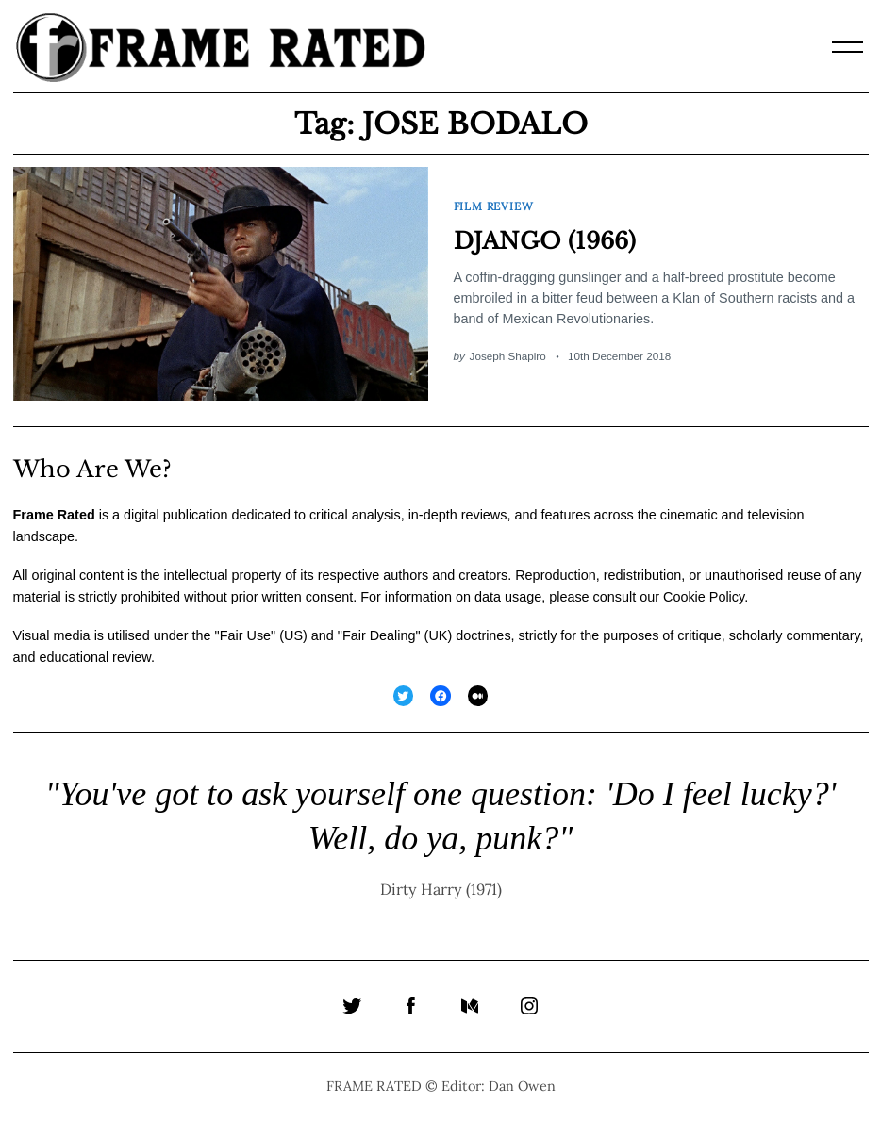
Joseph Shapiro (508, 356)
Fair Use (245, 635)
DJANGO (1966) (545, 241)
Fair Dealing (379, 635)
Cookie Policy (703, 596)
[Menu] (848, 47)
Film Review (494, 206)
